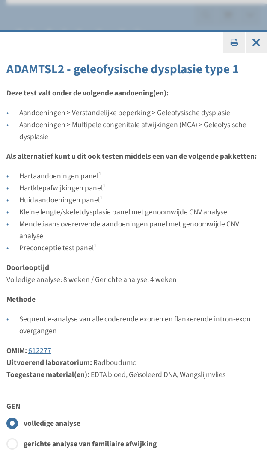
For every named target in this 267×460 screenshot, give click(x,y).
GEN (13, 406)
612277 (39, 350)
